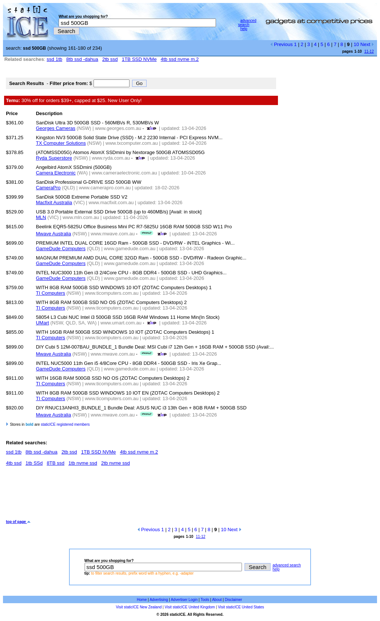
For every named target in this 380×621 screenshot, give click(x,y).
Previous (281, 44)
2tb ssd (110, 59)
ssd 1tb (54, 59)
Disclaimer (233, 600)
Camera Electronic (56, 173)
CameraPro (48, 187)
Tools (204, 600)
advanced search (247, 23)
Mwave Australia (53, 233)
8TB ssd (56, 463)
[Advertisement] (141, 495)
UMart (42, 323)
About (217, 600)
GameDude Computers (61, 248)
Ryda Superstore (54, 158)
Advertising (159, 600)
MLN (41, 217)
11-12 (369, 51)
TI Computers (50, 293)
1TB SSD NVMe (139, 59)
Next (367, 44)
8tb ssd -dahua (82, 59)
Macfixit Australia (54, 202)
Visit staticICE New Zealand (138, 607)
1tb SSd (34, 463)
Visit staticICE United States (241, 607)
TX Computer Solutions (61, 143)
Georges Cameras (55, 128)
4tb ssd (14, 463)
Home (142, 600)
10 (356, 44)
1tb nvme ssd (82, 463)
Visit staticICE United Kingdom (190, 607)
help (243, 29)
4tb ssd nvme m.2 (180, 59)
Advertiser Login (184, 600)
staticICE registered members (65, 424)
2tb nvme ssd (115, 463)
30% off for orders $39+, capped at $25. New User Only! (74, 100)
